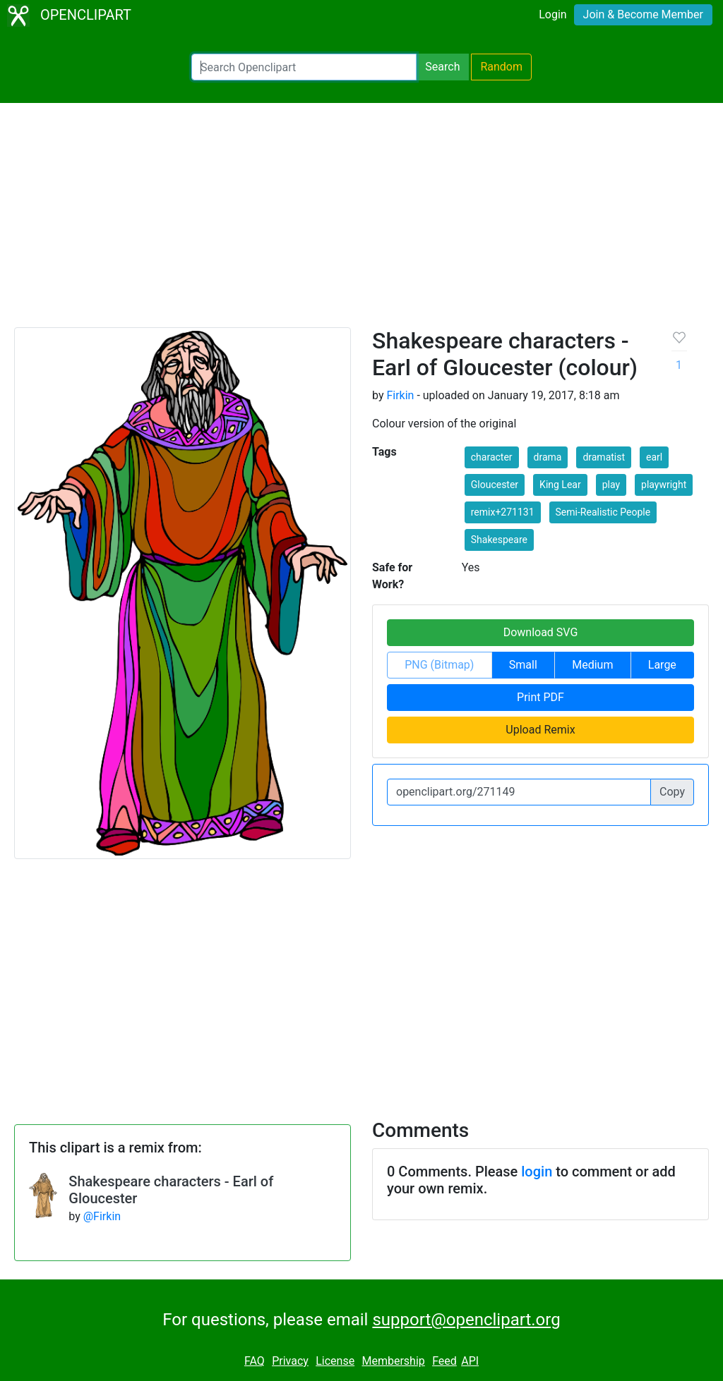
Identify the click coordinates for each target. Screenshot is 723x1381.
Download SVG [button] (540, 632)
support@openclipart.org (466, 1320)
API (470, 1361)
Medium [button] (592, 664)
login (536, 1171)
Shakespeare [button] (499, 539)
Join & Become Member (643, 14)
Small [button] (523, 664)
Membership (393, 1361)
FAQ (254, 1361)
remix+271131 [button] (502, 512)
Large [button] (662, 664)
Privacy (290, 1361)
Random (501, 66)
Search (442, 66)
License (335, 1361)
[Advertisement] (361, 221)
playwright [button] (663, 484)
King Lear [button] (560, 484)
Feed (444, 1361)
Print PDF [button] (540, 697)
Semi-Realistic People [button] (603, 512)
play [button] (611, 484)
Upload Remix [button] (540, 729)
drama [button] (548, 457)
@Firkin (102, 1216)
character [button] (492, 457)
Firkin (400, 395)
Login (552, 14)
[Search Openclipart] (304, 67)
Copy (672, 791)
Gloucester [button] (494, 484)
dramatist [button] (603, 457)
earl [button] (654, 457)
